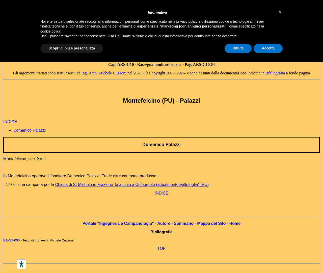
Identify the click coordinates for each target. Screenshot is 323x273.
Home (234, 223)
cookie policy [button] (50, 31)
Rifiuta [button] (238, 48)
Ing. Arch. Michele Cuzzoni (104, 73)
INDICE (161, 193)
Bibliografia (275, 73)
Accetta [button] (268, 48)
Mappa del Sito (211, 223)
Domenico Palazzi (161, 144)
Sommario (184, 223)
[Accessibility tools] (21, 264)
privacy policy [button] (187, 21)
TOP (161, 248)
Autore (163, 223)
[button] (280, 12)
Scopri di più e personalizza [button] (71, 48)
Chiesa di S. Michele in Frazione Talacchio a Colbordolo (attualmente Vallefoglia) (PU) (132, 184)
